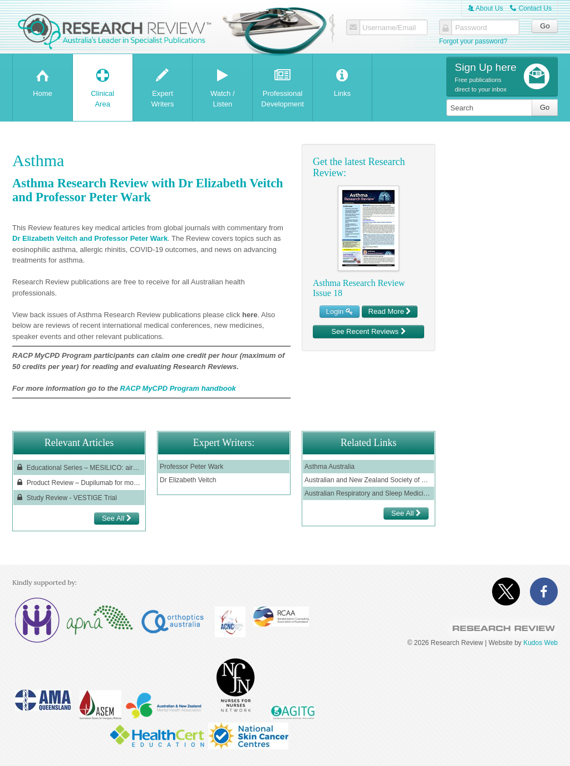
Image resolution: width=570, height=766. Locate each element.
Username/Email (389, 28)
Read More (389, 311)
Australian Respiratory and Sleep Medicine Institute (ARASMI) (368, 493)
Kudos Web (540, 643)
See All (116, 518)
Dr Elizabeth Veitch (188, 480)
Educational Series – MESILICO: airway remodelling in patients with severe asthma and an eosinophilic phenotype (79, 467)
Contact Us (531, 8)
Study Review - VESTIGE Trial (66, 497)
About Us (485, 8)
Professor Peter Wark (191, 467)
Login (339, 311)
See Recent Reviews (368, 331)
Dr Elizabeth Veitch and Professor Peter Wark (90, 238)
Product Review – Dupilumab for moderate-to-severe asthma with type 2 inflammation (79, 482)
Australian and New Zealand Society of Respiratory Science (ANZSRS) (368, 480)
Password (471, 28)
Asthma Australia (329, 467)
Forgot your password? (473, 41)
